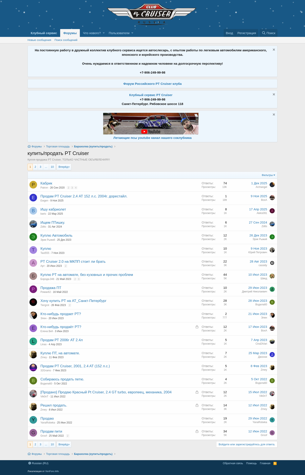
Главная (265, 463)
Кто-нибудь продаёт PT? (60, 327)
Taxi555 (44, 252)
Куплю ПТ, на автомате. (60, 353)
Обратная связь (233, 463)
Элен (43, 318)
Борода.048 (47, 279)
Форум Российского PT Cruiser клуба (152, 83)
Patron (44, 187)
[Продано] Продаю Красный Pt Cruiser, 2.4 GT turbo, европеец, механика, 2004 (106, 392)
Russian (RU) (38, 463)
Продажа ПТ (50, 288)
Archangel (261, 187)
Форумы (70, 33)
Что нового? (92, 33)
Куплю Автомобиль (56, 235)
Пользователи (119, 33)
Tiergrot (44, 305)
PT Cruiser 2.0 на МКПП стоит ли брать (72, 262)
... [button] (46, 166)
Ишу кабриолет (53, 209)
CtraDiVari (261, 343)
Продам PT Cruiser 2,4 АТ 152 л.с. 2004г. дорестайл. (84, 196)
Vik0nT (44, 396)
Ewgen (44, 200)
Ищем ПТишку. (52, 223)
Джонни (262, 356)
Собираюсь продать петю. (62, 379)
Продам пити (51, 431)
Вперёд (63, 166)
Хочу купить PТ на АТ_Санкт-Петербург (73, 301)
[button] (104, 33)
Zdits (43, 226)
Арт (42, 265)
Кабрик (46, 183)
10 (52, 166)
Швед (264, 278)
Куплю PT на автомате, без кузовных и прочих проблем (86, 275)
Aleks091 (262, 213)
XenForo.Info (52, 471)
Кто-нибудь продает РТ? (60, 314)
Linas (43, 344)
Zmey (43, 357)
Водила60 (261, 304)
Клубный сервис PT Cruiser (150, 95)
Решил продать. (53, 405)
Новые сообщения (39, 40)
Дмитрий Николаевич (254, 291)
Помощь (251, 463)
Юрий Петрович (257, 252)
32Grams (45, 370)
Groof (43, 435)
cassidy (263, 265)
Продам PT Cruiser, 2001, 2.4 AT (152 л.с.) (75, 366)
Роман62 (45, 292)
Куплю (45, 249)
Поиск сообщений (66, 40)
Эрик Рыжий (47, 239)
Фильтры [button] (267, 175)
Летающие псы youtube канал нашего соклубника (152, 138)
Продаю (47, 418)
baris (43, 213)
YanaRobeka (47, 422)
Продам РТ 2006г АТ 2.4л (61, 340)
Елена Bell (46, 331)
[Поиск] (268, 33)
